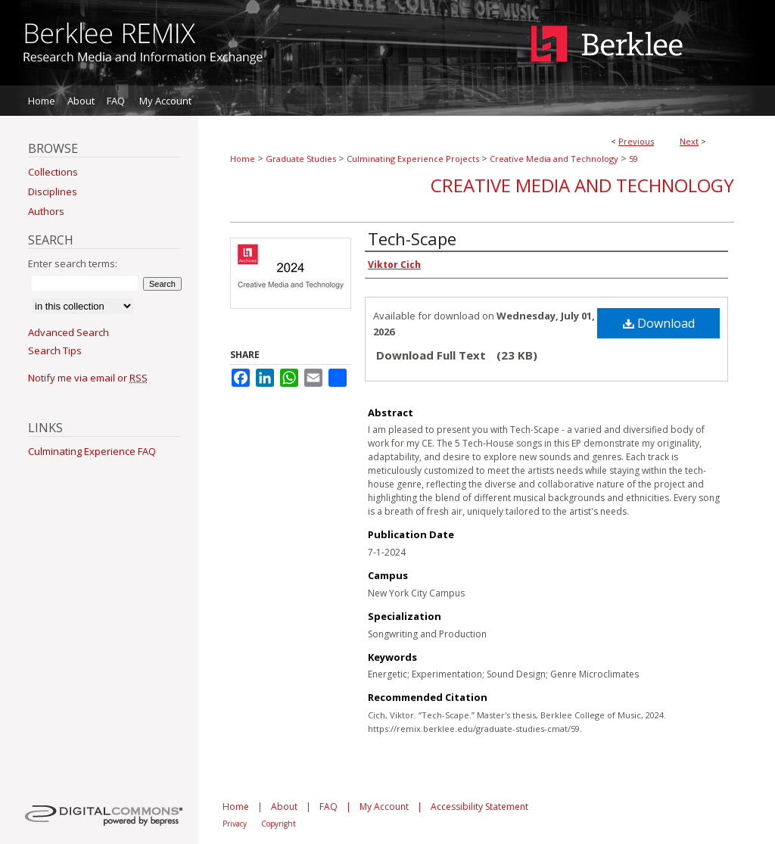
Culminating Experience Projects (413, 158)
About (284, 806)
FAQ (328, 806)
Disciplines (52, 191)
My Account (384, 806)
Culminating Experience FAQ (92, 451)
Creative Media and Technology (554, 158)
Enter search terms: (72, 263)
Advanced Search (68, 332)
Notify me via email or (88, 378)
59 (633, 158)
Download (659, 323)
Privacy (235, 823)
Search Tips (55, 350)
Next (689, 141)
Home (242, 158)
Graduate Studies (301, 158)
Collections (53, 172)
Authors (46, 211)
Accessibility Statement (479, 806)
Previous (636, 141)
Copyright (278, 823)
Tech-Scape (412, 238)
